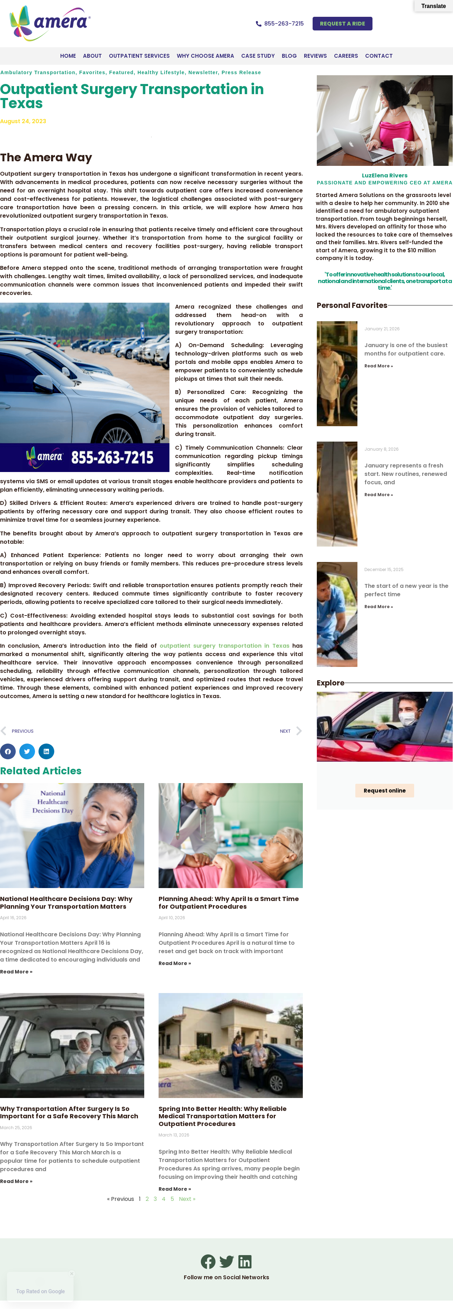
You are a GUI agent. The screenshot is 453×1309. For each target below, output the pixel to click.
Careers (346, 55)
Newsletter (203, 72)
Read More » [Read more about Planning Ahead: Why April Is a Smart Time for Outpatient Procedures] (175, 963)
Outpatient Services (139, 55)
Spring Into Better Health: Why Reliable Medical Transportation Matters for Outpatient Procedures (223, 1116)
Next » (187, 1199)
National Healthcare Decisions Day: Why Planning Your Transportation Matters (66, 902)
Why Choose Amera (205, 55)
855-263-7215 (284, 24)
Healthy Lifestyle (161, 72)
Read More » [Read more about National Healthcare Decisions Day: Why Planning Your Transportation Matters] (16, 971)
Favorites (92, 72)
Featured (121, 72)
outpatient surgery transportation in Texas (225, 646)
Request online (385, 790)
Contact (379, 55)
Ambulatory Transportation (38, 72)
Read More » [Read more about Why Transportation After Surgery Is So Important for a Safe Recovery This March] (16, 1181)
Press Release (241, 72)
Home (68, 55)
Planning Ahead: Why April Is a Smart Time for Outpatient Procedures (229, 902)
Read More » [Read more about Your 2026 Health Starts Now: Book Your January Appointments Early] (378, 607)
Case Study (258, 55)
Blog (289, 55)
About (92, 55)
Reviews (315, 55)
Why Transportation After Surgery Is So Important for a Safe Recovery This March (69, 1112)
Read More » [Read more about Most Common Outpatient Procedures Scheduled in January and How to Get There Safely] (378, 366)
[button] (8, 751)
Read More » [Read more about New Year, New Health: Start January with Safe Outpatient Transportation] (378, 495)
